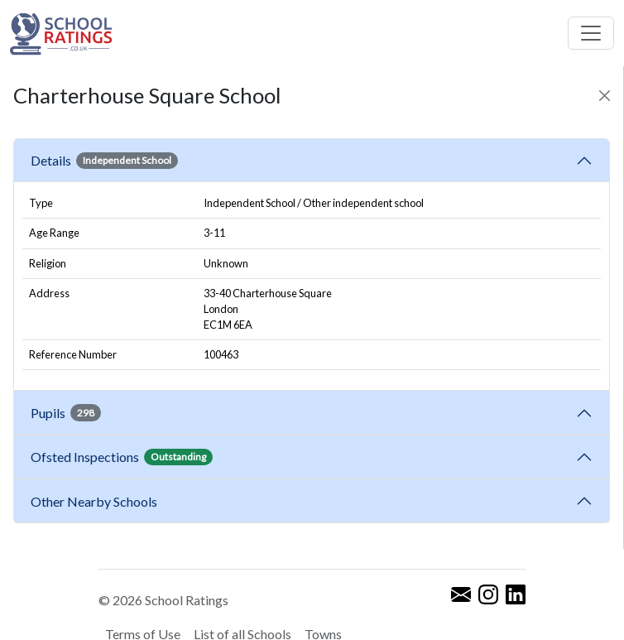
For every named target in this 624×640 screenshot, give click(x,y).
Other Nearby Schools (96, 501)
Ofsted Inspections (122, 457)
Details (104, 160)
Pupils (66, 412)
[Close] (605, 96)
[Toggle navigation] (591, 33)
